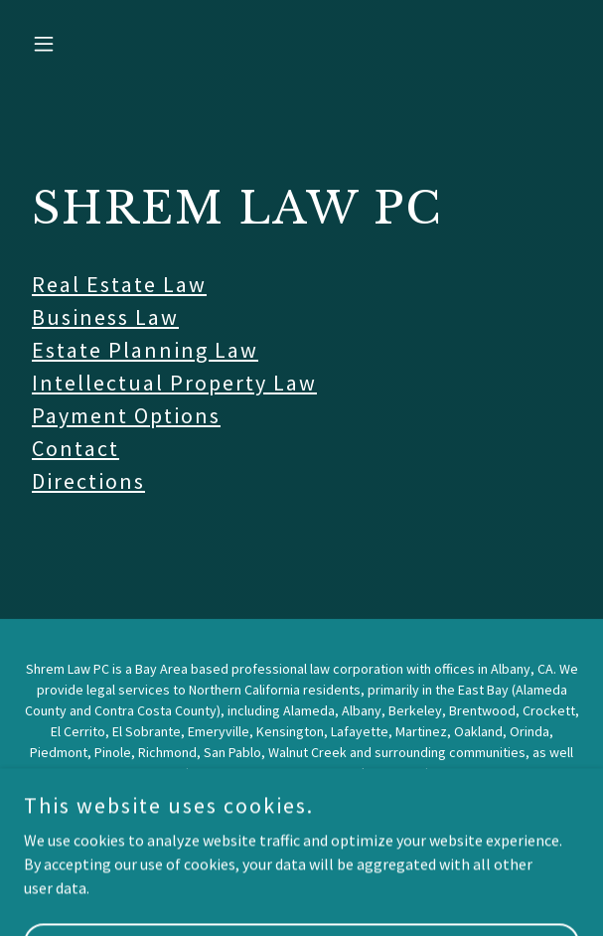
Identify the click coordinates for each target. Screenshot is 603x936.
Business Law (105, 317)
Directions (88, 481)
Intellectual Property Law (174, 382)
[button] (65, 44)
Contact (75, 448)
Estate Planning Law (145, 350)
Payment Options (126, 415)
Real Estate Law (119, 284)
